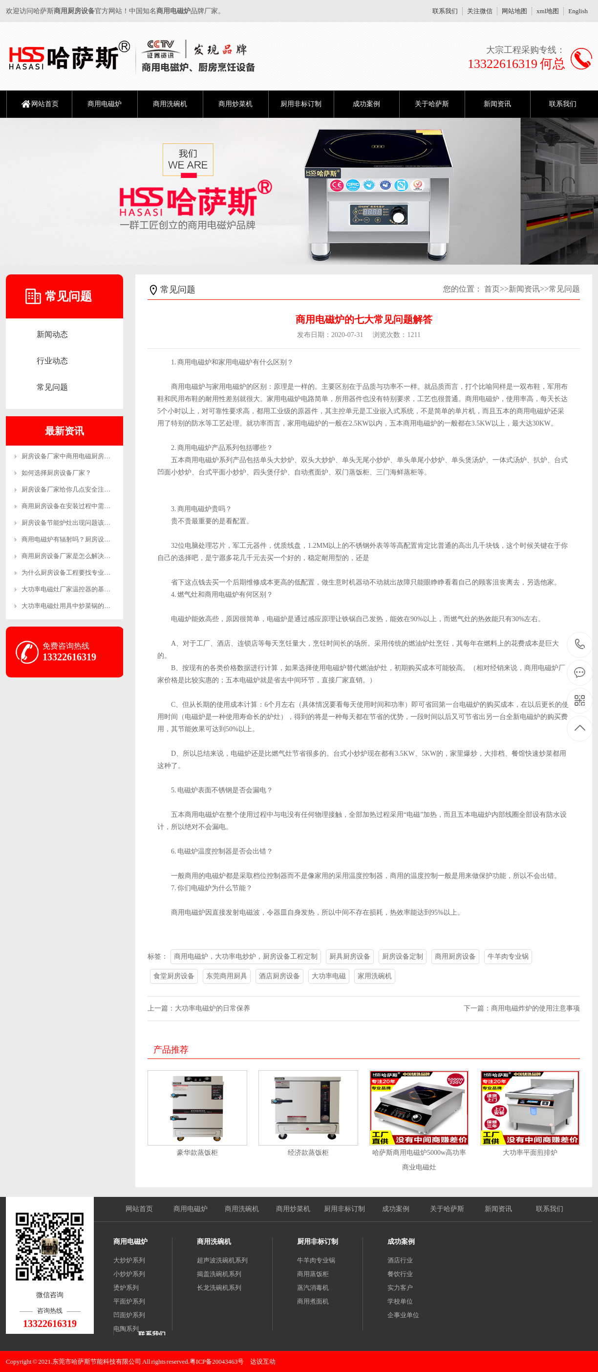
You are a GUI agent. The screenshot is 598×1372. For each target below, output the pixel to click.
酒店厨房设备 (279, 976)
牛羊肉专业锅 (508, 956)
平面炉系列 (129, 1301)
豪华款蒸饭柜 (197, 1152)
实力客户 (400, 1287)
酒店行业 (400, 1260)
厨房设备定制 (402, 956)
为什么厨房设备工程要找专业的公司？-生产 (82, 572)
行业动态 (52, 361)
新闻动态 (52, 334)
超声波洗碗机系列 (222, 1260)
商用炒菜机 (235, 104)
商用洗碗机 (170, 104)
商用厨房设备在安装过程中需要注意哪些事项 (85, 506)
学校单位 (400, 1301)
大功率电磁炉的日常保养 (212, 1008)
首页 (492, 289)
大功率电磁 (329, 976)
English (578, 11)
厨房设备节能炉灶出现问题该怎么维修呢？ (81, 522)
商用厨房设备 (455, 956)
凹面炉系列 (129, 1315)
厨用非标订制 (300, 104)
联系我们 (445, 11)
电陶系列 (126, 1328)
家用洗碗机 (375, 976)
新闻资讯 (497, 104)
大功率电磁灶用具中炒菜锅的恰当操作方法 (81, 605)
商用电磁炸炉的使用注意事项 (535, 1008)
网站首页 (45, 104)
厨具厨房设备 (349, 956)
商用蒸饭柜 (313, 1274)
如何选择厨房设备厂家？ (56, 472)
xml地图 (547, 11)
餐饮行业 (400, 1274)
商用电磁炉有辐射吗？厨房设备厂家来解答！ (85, 539)
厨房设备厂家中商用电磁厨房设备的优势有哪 (85, 456)
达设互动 (263, 1361)
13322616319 (580, 644)
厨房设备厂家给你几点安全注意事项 (72, 489)
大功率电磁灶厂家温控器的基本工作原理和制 (85, 589)
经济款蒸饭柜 (308, 1152)
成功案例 (366, 104)
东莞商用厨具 (226, 976)
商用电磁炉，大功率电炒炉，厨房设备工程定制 (246, 956)
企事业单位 (403, 1315)
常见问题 (52, 387)
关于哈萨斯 (432, 104)
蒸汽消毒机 (313, 1287)
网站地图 (514, 11)
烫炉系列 (126, 1287)
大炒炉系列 (129, 1260)
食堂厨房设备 (173, 976)
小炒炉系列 (129, 1274)
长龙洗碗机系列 (219, 1287)
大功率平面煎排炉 (530, 1152)
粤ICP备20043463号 (217, 1361)
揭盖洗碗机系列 (219, 1274)
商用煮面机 (313, 1301)
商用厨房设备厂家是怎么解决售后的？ (75, 556)
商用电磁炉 (104, 104)
